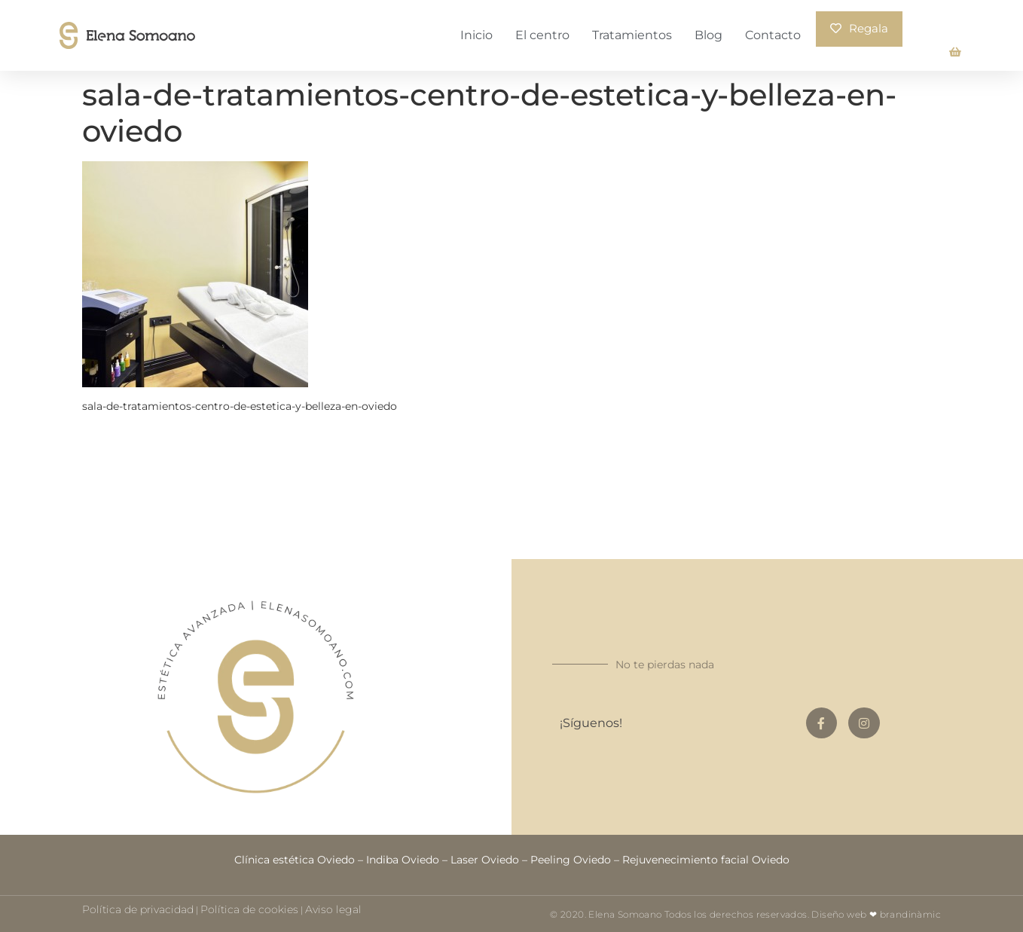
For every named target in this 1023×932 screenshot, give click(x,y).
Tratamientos (632, 34)
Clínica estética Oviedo (294, 858)
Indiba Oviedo (402, 858)
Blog (708, 34)
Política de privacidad (138, 908)
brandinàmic (910, 912)
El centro (542, 34)
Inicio (476, 34)
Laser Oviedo (484, 858)
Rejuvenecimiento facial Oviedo (705, 858)
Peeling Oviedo (570, 858)
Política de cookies (249, 908)
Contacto (773, 34)
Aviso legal (333, 908)
